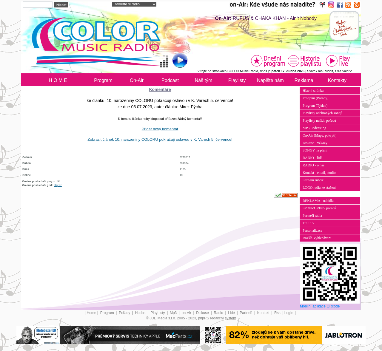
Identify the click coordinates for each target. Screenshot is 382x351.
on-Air (187, 313)
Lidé (232, 313)
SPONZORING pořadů (319, 208)
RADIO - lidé (312, 158)
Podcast (170, 80)
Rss (277, 313)
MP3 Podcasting (314, 128)
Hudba (141, 313)
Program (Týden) (315, 105)
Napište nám (270, 80)
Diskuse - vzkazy (315, 143)
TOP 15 (308, 223)
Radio (219, 313)
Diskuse (203, 313)
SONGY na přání (315, 150)
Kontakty (337, 80)
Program (103, 80)
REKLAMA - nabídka (319, 201)
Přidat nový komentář (160, 129)
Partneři (246, 313)
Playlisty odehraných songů (322, 113)
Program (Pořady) (315, 98)
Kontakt (263, 313)
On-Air (137, 80)
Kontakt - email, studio (319, 173)
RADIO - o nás (313, 165)
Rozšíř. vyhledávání (317, 238)
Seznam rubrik (313, 180)
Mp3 (174, 313)
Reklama (303, 80)
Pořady (125, 313)
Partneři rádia (312, 216)
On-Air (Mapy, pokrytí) (320, 135)
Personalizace (312, 230)
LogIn (289, 313)
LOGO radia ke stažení (319, 187)
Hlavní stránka (313, 91)
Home (91, 313)
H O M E (58, 80)
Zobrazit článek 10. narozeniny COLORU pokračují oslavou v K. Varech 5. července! (159, 139)
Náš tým (203, 80)
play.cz (58, 185)
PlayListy (158, 313)
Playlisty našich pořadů (319, 120)
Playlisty (237, 80)
